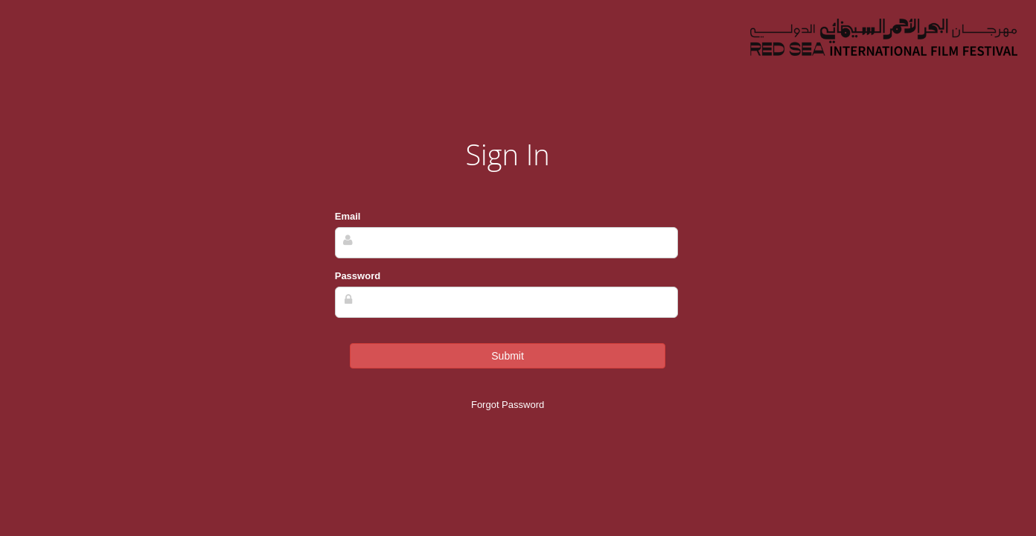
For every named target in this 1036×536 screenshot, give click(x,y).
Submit (507, 356)
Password (357, 275)
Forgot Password (507, 404)
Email (348, 216)
